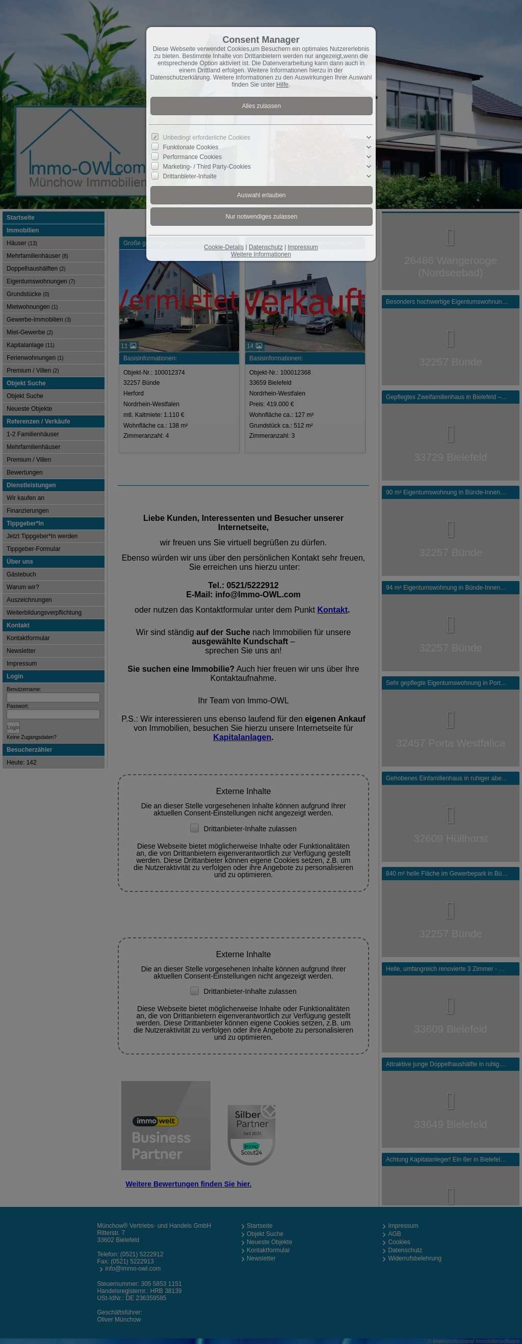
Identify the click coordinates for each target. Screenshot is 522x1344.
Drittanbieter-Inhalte (190, 176)
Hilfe (282, 84)
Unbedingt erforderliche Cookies (206, 137)
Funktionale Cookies (191, 147)
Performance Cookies (192, 157)
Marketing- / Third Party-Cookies (207, 166)
